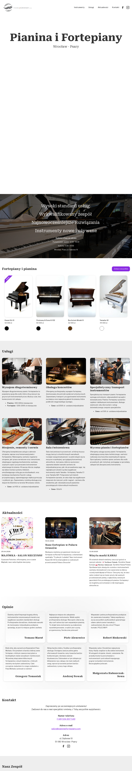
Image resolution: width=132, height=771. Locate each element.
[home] (37, 7)
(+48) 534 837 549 (66, 591)
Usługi (91, 7)
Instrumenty (79, 7)
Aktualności (103, 7)
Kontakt (115, 7)
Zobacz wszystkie (121, 140)
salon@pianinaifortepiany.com (66, 600)
